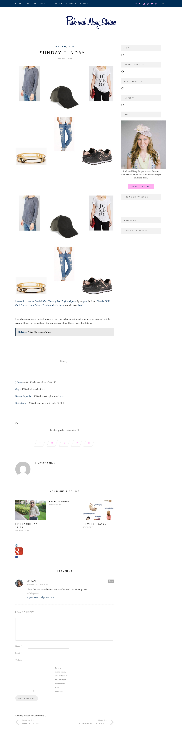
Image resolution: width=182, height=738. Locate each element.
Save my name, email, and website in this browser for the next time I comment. (61, 680)
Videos (84, 3)
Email (18, 653)
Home (18, 3)
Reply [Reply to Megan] (111, 581)
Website (18, 660)
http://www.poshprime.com (40, 597)
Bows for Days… (94, 523)
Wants (44, 3)
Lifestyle (57, 3)
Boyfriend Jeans (69, 301)
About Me (31, 3)
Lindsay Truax (45, 463)
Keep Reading (141, 187)
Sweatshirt (20, 301)
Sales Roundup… (61, 501)
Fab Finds (60, 46)
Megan (31, 581)
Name (18, 646)
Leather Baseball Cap (37, 301)
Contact (71, 3)
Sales (71, 46)
